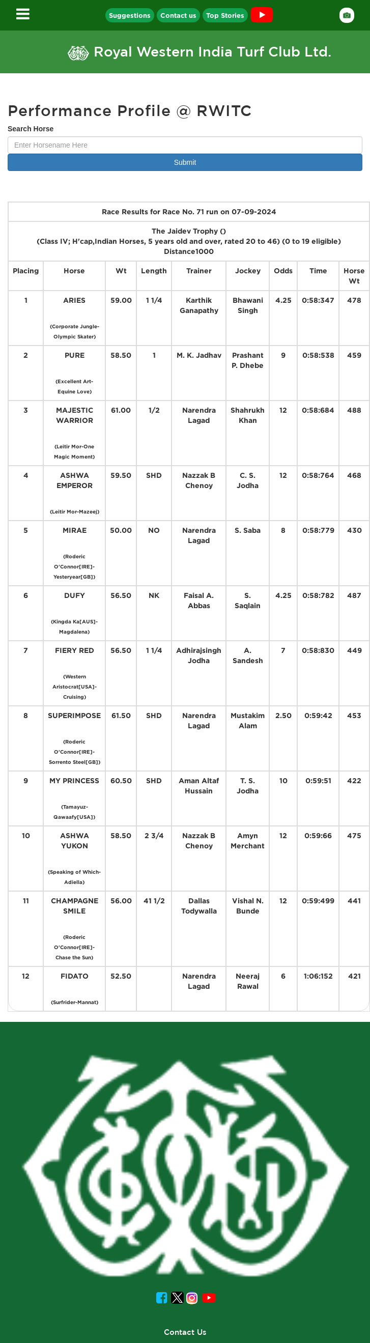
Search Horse (30, 129)
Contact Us (185, 1332)
